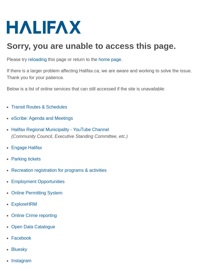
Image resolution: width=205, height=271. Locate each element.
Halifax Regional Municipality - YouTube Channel (60, 129)
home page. (111, 59)
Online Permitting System (36, 192)
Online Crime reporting (34, 215)
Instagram (21, 260)
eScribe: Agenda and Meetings (42, 118)
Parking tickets (26, 159)
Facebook (21, 238)
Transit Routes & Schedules (39, 107)
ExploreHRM (24, 204)
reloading (37, 59)
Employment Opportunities (38, 181)
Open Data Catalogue (33, 226)
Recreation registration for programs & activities (59, 170)
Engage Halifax (26, 147)
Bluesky (19, 249)
